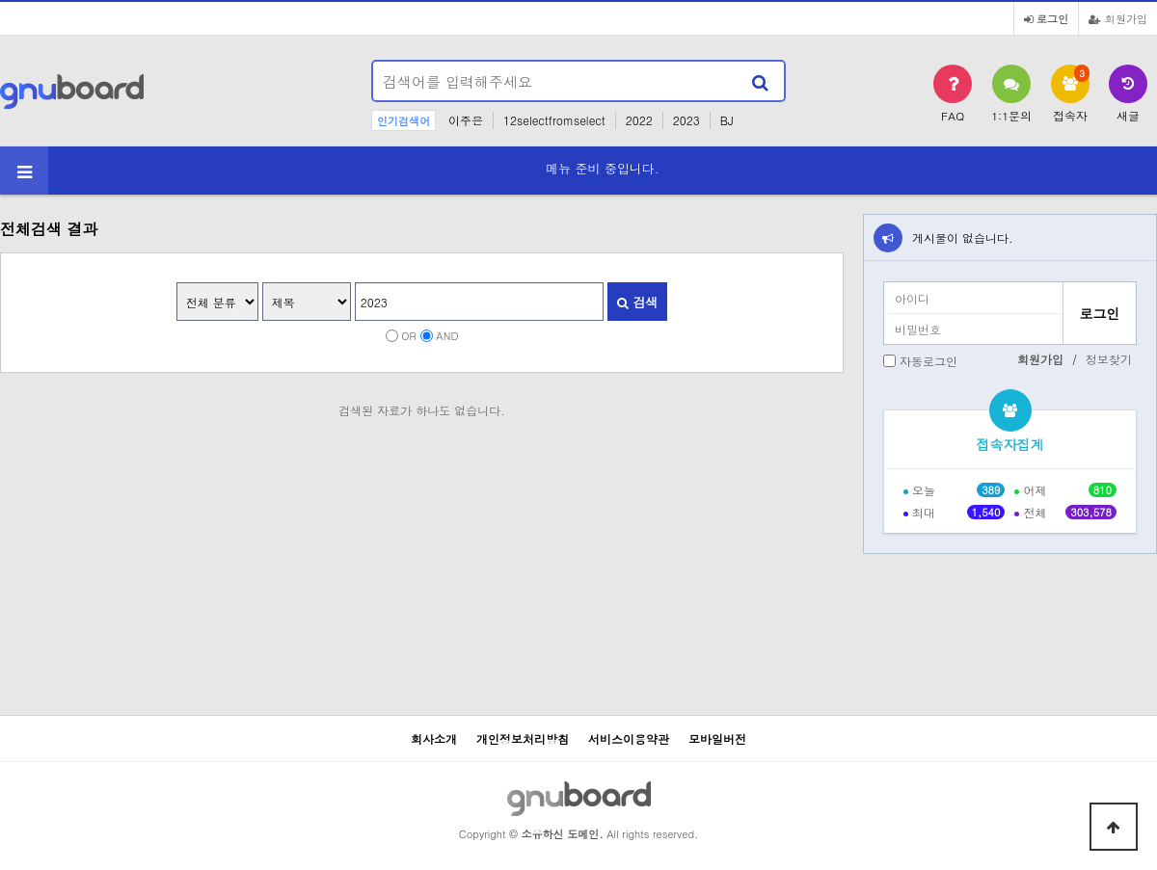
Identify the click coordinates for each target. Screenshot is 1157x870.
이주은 (465, 120)
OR (409, 335)
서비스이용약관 (628, 738)
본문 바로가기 (0, 0)
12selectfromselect (554, 120)
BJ (727, 120)
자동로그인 (928, 361)
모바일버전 (717, 738)
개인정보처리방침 (522, 738)
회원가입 (1118, 18)
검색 (637, 302)
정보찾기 (1109, 359)
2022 (639, 120)
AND (447, 335)
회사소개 (434, 738)
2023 (686, 120)
